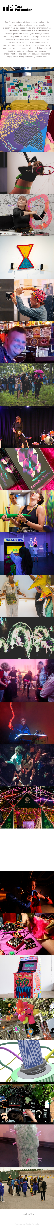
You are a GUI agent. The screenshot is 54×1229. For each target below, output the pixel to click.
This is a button (27, 63)
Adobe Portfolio (32, 1224)
